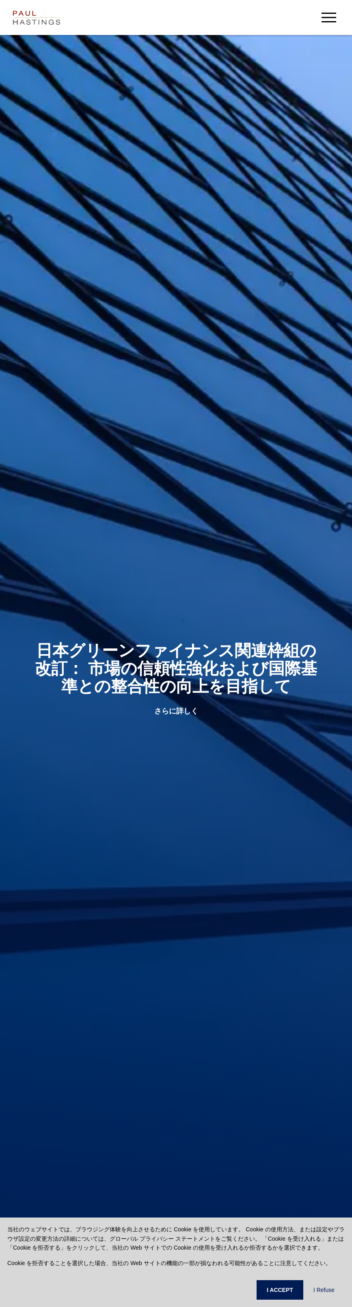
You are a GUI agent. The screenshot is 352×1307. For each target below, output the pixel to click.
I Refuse (324, 1290)
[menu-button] (329, 17)
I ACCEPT (280, 1290)
